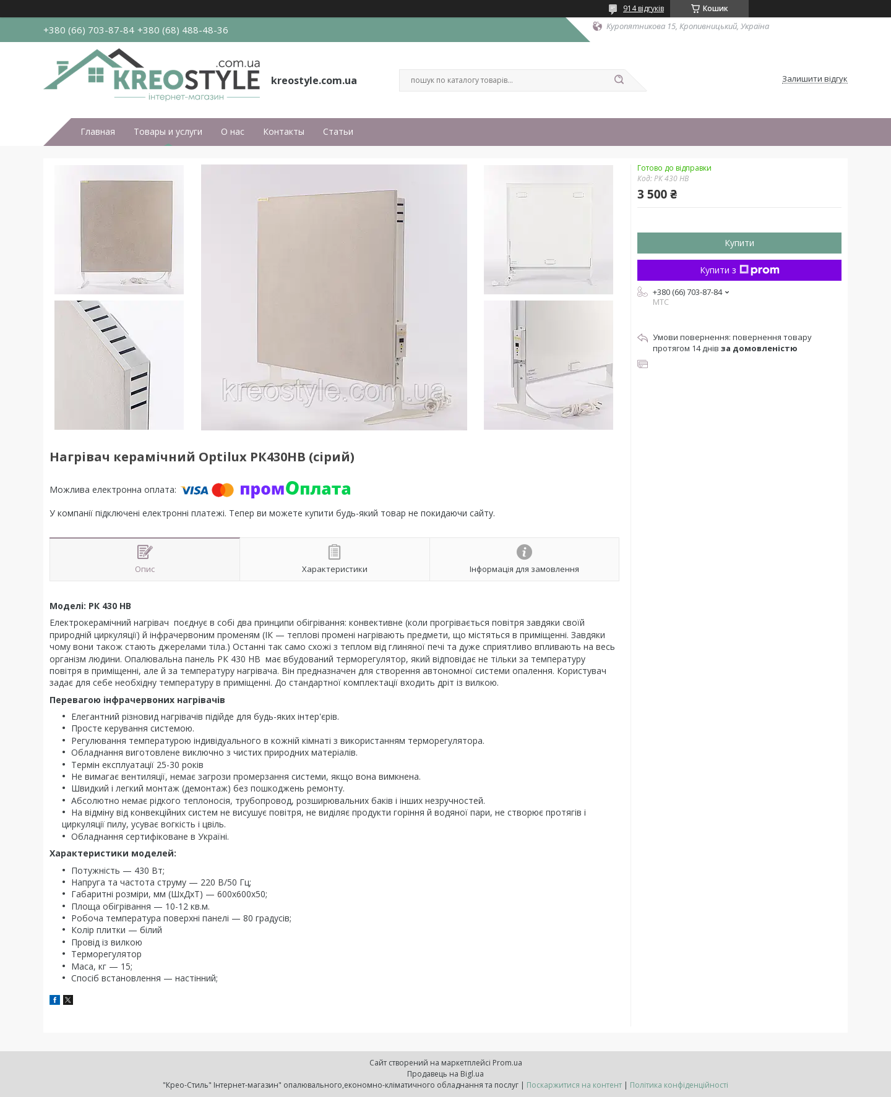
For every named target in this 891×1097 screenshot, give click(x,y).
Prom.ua (507, 1062)
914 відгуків (643, 8)
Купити (739, 243)
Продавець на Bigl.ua (445, 1074)
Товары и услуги (168, 131)
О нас (232, 131)
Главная (97, 131)
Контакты (283, 131)
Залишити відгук (815, 79)
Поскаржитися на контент (574, 1085)
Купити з (740, 270)
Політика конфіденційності (679, 1085)
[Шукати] (618, 80)
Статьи (338, 131)
